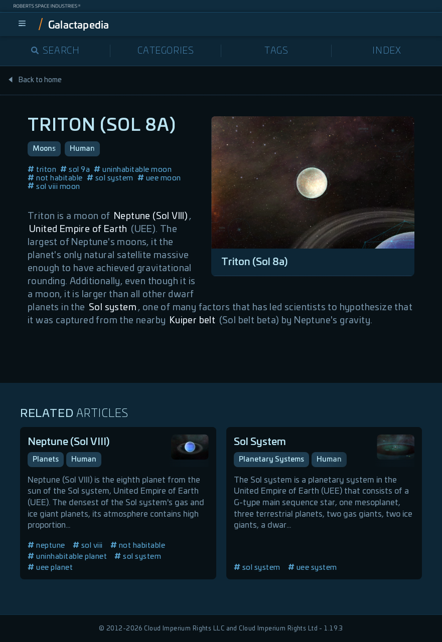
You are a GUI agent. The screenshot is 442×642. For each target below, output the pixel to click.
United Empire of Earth (78, 229)
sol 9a (75, 169)
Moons (44, 148)
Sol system (112, 307)
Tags (276, 51)
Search (55, 51)
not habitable (55, 178)
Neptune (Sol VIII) (151, 216)
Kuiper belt (192, 320)
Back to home (35, 80)
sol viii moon (54, 186)
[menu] (22, 24)
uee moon (159, 178)
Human (82, 148)
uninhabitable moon (133, 169)
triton (42, 169)
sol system (110, 178)
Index (386, 51)
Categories (165, 51)
